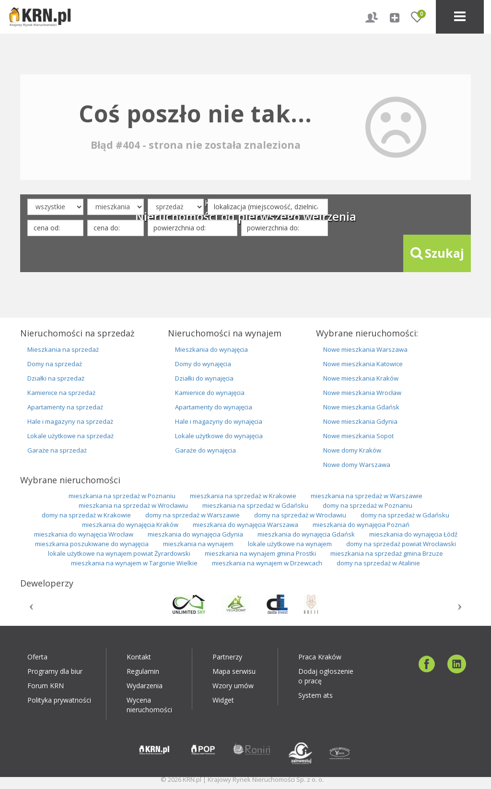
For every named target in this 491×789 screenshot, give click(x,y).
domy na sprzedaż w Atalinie (378, 563)
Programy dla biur (54, 671)
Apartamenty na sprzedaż (65, 407)
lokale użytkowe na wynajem (290, 543)
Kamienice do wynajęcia (210, 392)
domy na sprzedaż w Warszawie (192, 515)
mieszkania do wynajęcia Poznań (361, 524)
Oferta (37, 656)
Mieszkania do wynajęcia (211, 349)
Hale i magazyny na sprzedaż (70, 421)
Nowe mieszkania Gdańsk (361, 407)
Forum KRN (45, 685)
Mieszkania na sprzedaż (63, 349)
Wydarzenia (145, 685)
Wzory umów (233, 685)
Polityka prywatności (59, 700)
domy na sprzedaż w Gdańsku (405, 515)
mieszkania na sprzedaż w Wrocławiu (133, 505)
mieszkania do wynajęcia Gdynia (195, 534)
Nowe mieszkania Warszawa (365, 349)
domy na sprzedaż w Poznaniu (367, 505)
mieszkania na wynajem (198, 543)
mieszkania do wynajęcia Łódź (413, 534)
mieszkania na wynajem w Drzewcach (267, 563)
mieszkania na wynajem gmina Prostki (260, 553)
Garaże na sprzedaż (57, 450)
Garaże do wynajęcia (205, 450)
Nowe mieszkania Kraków (360, 378)
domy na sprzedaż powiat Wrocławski (401, 543)
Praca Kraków (319, 656)
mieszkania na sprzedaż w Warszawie (366, 495)
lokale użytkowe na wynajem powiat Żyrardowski (119, 553)
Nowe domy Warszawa (356, 464)
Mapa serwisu (234, 671)
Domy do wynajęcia (203, 363)
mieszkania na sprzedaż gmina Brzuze (386, 553)
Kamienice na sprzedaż (61, 392)
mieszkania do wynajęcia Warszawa (245, 524)
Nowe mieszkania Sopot (358, 435)
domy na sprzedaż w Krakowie (86, 515)
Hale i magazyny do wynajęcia (218, 421)
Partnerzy (227, 656)
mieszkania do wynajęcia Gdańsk (306, 534)
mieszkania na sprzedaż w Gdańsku (255, 505)
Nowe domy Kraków (352, 450)
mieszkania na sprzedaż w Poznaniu (122, 495)
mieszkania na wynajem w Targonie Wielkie (134, 563)
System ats (315, 695)
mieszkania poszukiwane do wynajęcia (92, 543)
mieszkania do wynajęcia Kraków (130, 524)
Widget (223, 700)
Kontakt (139, 656)
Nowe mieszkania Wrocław (362, 392)
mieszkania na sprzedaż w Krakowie (243, 495)
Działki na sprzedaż (55, 378)
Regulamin (143, 671)
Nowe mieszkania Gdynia (360, 421)
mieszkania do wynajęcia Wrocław (83, 534)
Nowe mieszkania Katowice (363, 363)
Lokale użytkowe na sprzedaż (70, 435)
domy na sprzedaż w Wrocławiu (300, 515)
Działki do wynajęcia (204, 378)
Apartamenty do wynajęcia (213, 407)
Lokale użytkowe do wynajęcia (219, 435)
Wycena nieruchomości (149, 704)
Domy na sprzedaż (54, 363)
